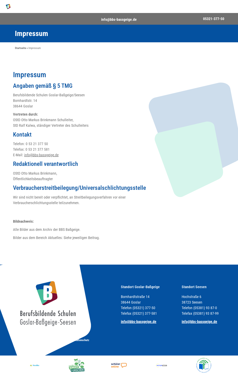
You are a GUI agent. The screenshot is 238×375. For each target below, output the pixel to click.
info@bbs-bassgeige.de (119, 19)
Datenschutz (82, 340)
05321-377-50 (213, 19)
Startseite (20, 48)
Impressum (62, 340)
